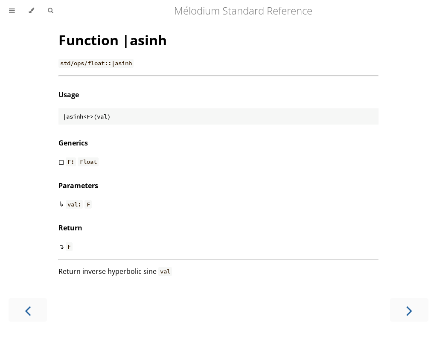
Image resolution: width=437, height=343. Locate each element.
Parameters (78, 185)
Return (70, 228)
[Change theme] (31, 10)
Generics (73, 143)
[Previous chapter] (28, 310)
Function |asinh (112, 40)
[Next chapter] (409, 310)
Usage (68, 94)
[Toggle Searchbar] (50, 10)
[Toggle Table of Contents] (12, 10)
